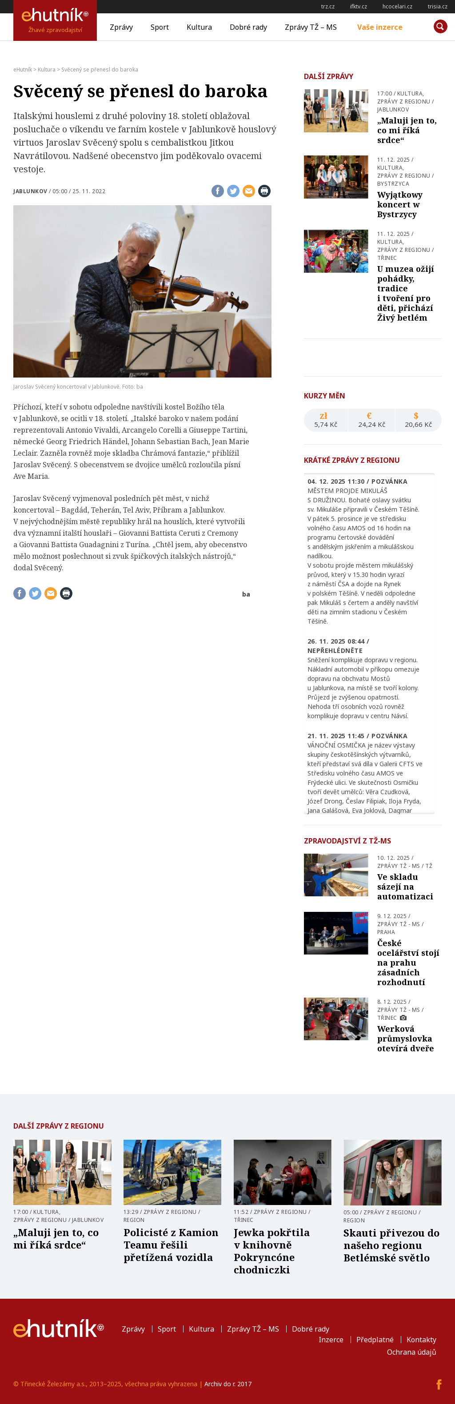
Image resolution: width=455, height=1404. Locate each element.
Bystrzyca (393, 183)
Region (134, 1220)
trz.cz (328, 6)
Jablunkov (30, 191)
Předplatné (375, 1339)
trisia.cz (437, 6)
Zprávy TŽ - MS (398, 866)
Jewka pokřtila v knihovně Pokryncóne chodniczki (272, 1250)
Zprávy (121, 27)
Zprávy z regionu (404, 101)
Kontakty (421, 1339)
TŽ (428, 866)
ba (246, 594)
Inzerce (331, 1339)
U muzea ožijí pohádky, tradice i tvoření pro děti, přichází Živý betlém (405, 293)
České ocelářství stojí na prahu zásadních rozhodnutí (408, 962)
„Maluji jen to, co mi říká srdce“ (407, 130)
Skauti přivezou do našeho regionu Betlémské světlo (391, 1245)
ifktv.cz (358, 6)
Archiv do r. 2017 (227, 1384)
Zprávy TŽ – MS (311, 27)
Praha (386, 932)
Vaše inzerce (380, 27)
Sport (160, 27)
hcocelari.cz (397, 6)
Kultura (199, 27)
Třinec (387, 258)
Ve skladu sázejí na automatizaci (405, 886)
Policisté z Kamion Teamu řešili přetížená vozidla (171, 1244)
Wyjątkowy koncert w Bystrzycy (400, 204)
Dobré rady (248, 27)
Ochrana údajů (411, 1352)
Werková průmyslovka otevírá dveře (405, 1038)
